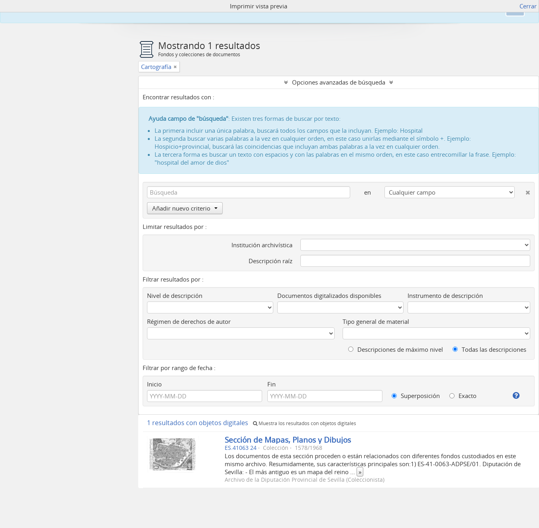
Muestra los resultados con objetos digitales (304, 423)
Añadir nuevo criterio (185, 208)
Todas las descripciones (489, 349)
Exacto (462, 396)
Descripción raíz (270, 261)
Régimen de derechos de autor (189, 321)
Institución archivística (261, 245)
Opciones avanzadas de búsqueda (338, 82)
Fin (271, 384)
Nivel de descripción (174, 295)
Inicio (154, 384)
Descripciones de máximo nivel (395, 349)
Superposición (416, 396)
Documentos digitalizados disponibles (329, 295)
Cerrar (528, 6)
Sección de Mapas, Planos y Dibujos (288, 440)
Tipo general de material (376, 321)
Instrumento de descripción (445, 295)
